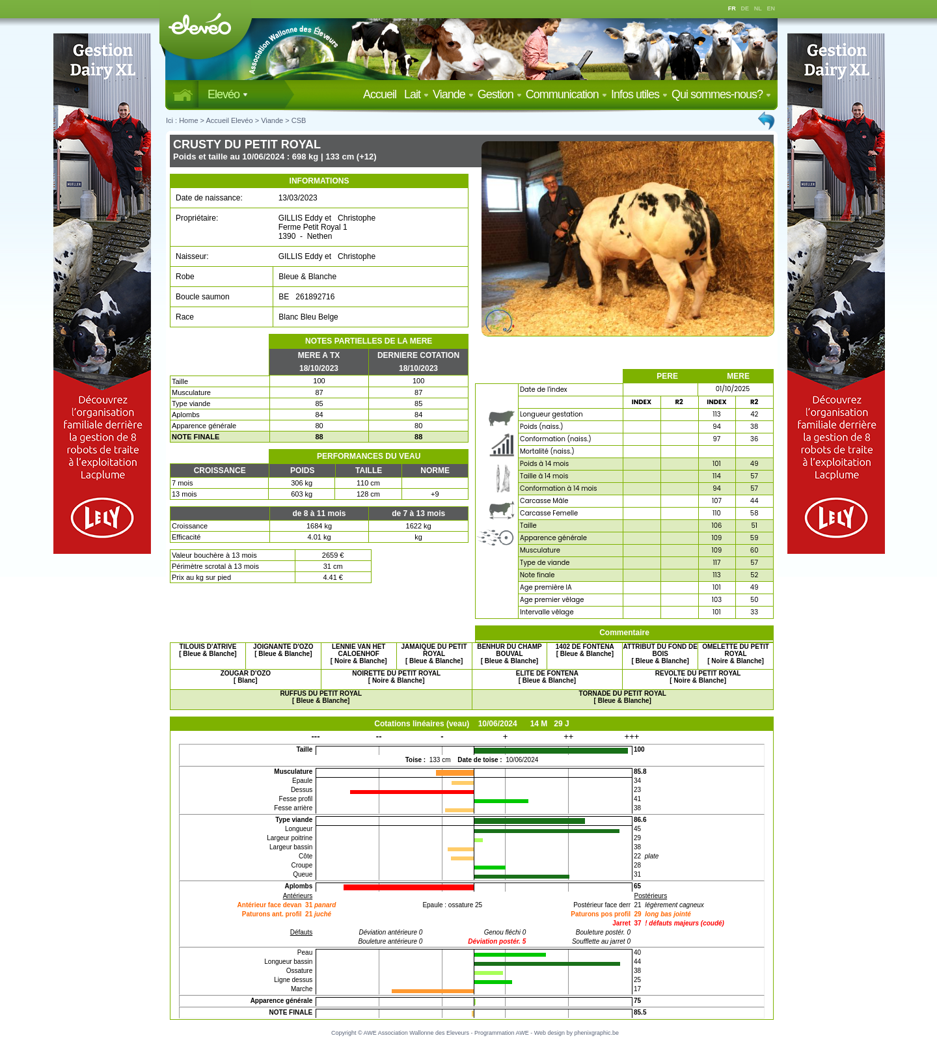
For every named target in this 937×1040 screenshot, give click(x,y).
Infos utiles (639, 94)
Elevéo (228, 94)
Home (188, 120)
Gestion (500, 94)
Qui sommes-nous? (721, 94)
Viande (453, 94)
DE (745, 8)
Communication (566, 94)
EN (771, 8)
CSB (299, 120)
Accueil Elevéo (229, 120)
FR (732, 8)
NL (758, 8)
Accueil (382, 94)
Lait (416, 94)
